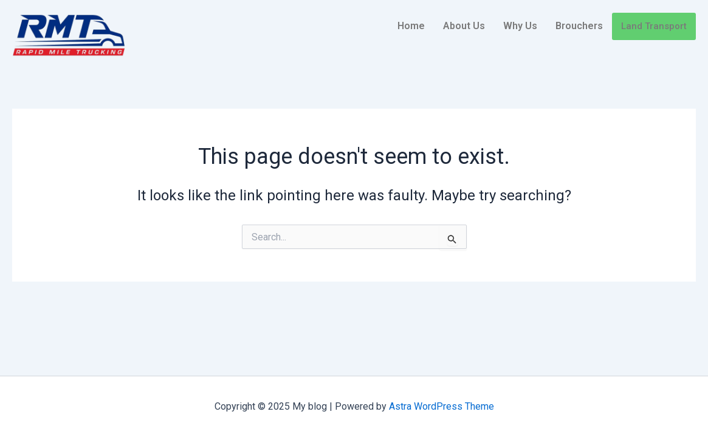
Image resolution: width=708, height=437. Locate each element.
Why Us (520, 26)
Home (411, 26)
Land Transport (654, 26)
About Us (464, 26)
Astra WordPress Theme (441, 406)
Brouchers (579, 26)
